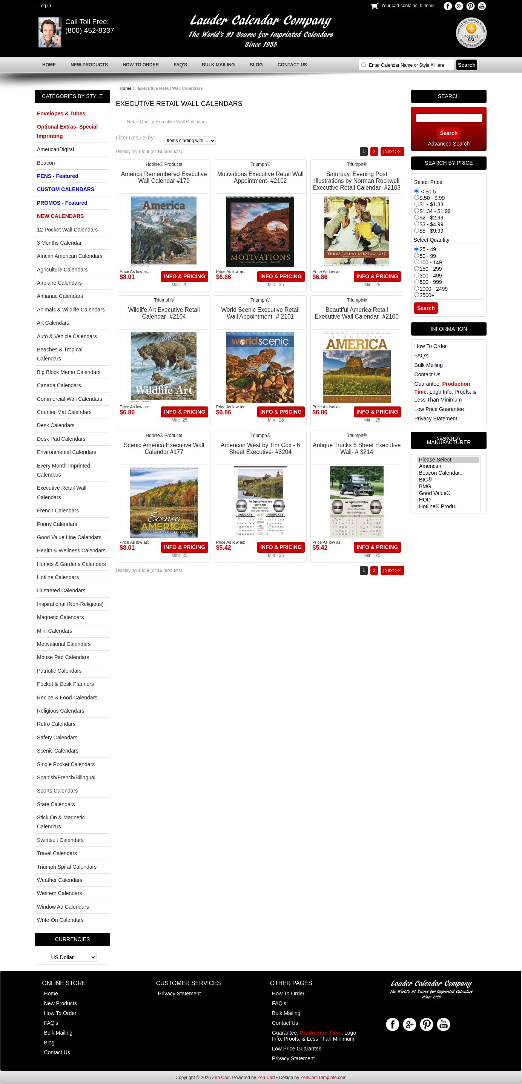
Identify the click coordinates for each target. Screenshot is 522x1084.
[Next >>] (392, 151)
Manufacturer (449, 440)
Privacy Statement (436, 419)
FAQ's (422, 356)
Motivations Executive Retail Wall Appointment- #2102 (260, 177)
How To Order (431, 346)
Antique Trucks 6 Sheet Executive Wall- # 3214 (357, 448)
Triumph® (260, 164)
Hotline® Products (164, 164)
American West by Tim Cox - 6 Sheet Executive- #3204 (260, 448)
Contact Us (428, 374)
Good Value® (448, 493)
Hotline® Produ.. (448, 506)
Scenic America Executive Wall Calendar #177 (164, 448)
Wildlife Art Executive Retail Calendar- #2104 (164, 313)
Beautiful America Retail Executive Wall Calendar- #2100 (357, 313)
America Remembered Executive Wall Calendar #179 (164, 177)
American (448, 466)
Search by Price (449, 163)
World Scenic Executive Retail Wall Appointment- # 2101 (260, 313)
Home (126, 88)
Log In (44, 5)
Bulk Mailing (429, 365)
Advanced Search (449, 144)
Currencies (72, 939)
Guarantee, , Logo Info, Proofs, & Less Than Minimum (445, 392)
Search (449, 96)
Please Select (448, 460)
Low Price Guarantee (439, 409)
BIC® (448, 480)
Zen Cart (221, 1077)
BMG (448, 486)
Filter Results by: (135, 138)
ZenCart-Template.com (324, 1077)
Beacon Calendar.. (448, 473)
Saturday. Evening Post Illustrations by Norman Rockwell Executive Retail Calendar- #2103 (357, 181)
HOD (448, 500)
